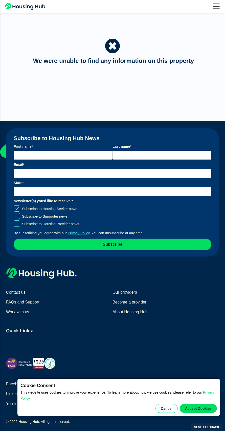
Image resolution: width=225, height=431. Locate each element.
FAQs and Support (22, 302)
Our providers (124, 292)
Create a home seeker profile (90, 342)
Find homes (16, 342)
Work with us (17, 312)
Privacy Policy (78, 233)
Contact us (15, 292)
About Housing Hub (130, 312)
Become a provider (129, 302)
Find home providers (45, 342)
